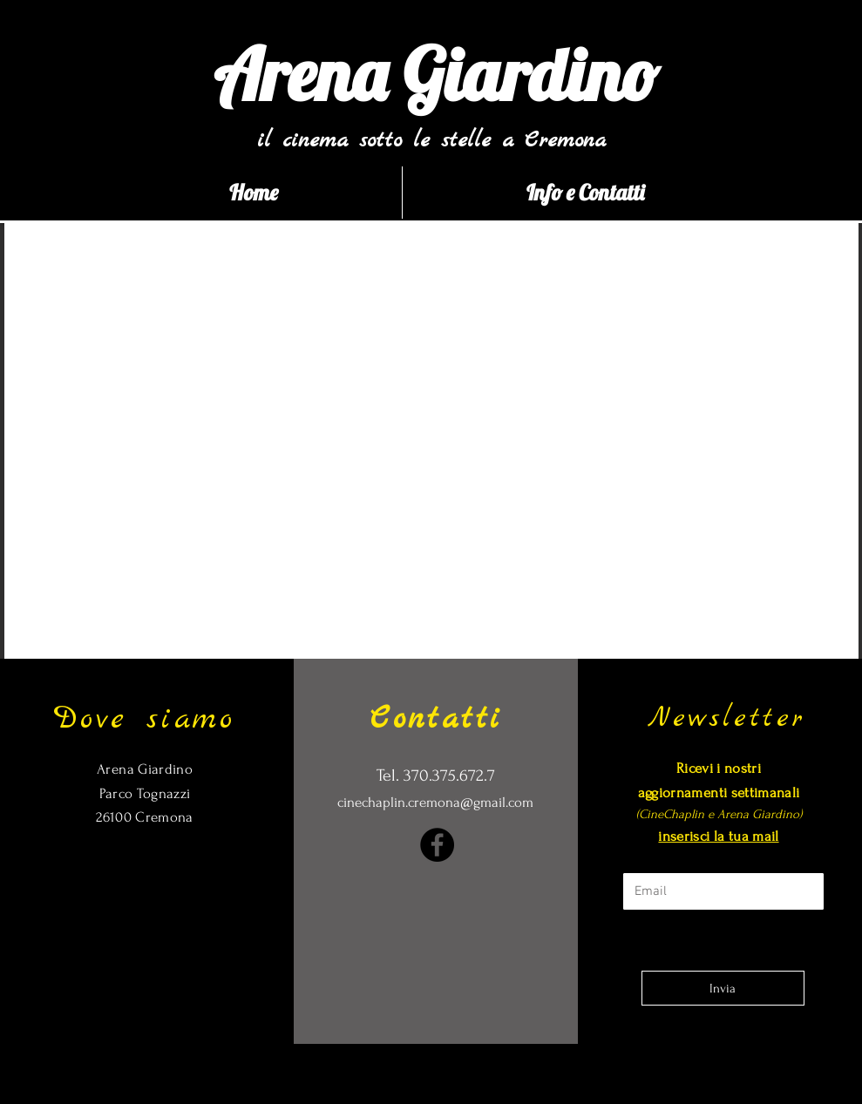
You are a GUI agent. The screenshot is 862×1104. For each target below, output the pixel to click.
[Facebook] (437, 845)
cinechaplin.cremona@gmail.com (435, 802)
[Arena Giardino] (436, 74)
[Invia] (722, 988)
